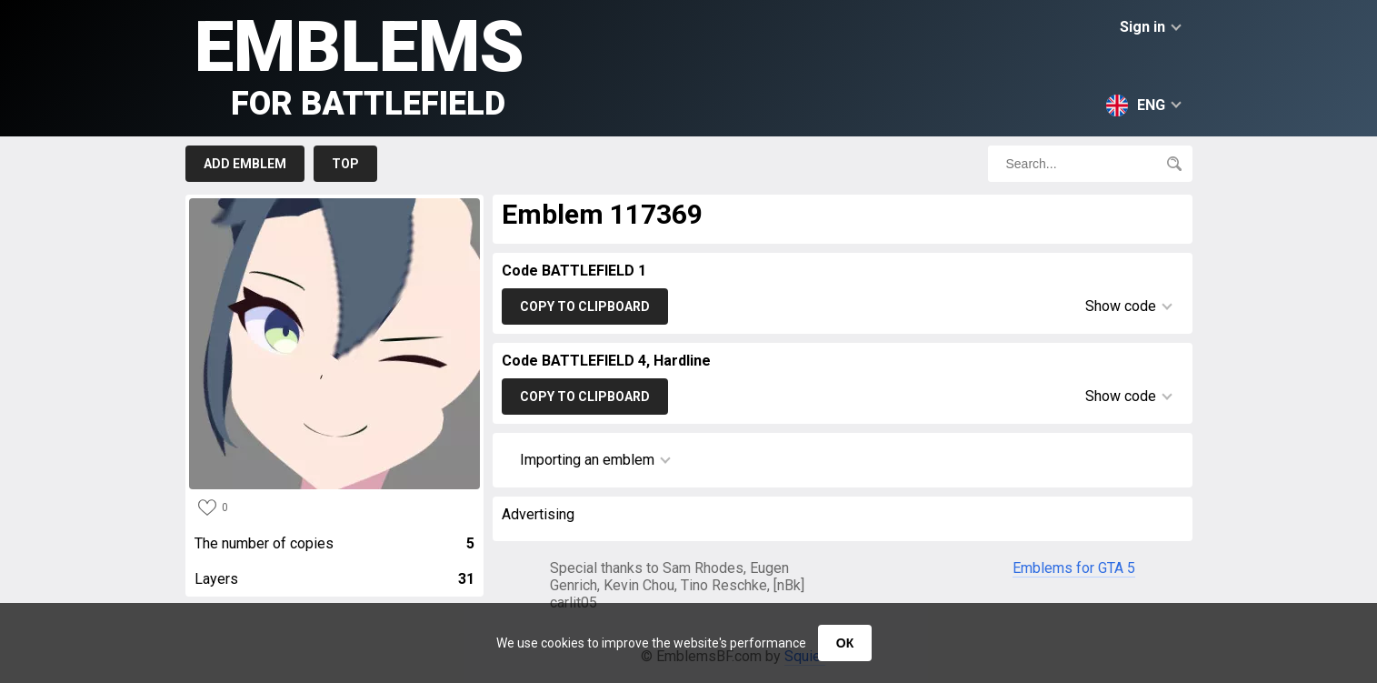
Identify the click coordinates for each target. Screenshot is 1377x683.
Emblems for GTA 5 (1074, 568)
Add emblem (245, 163)
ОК (844, 643)
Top (345, 163)
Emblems (359, 64)
